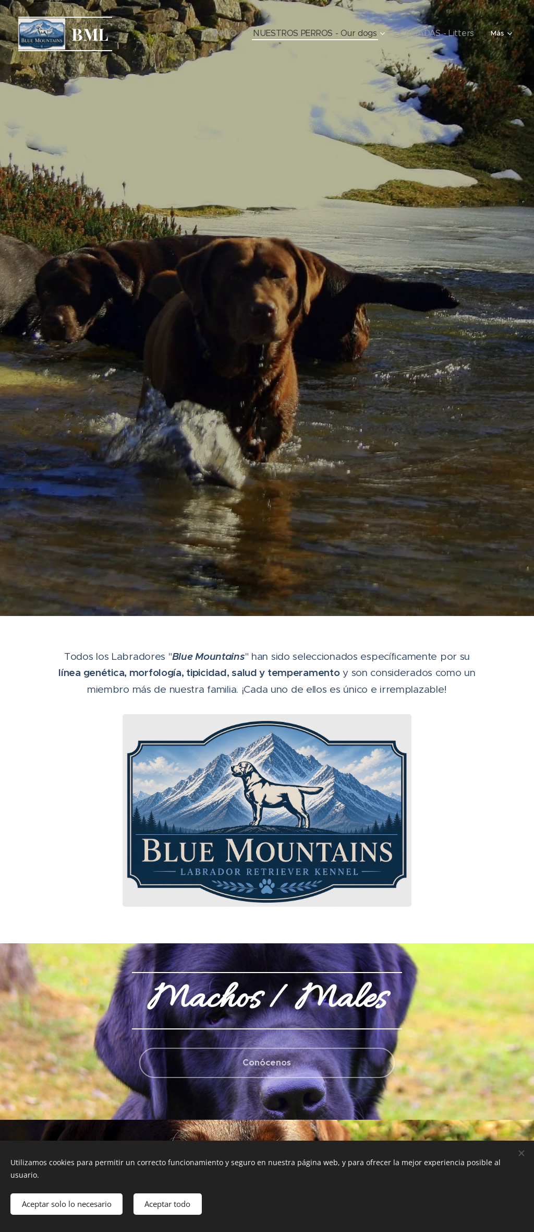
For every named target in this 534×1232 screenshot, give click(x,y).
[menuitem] (167, 34)
